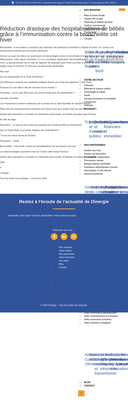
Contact (89, 385)
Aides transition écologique (97, 323)
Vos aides (64, 260)
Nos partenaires (67, 254)
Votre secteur (65, 250)
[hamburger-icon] (122, 9)
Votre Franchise (67, 257)
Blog (87, 382)
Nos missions (92, 10)
